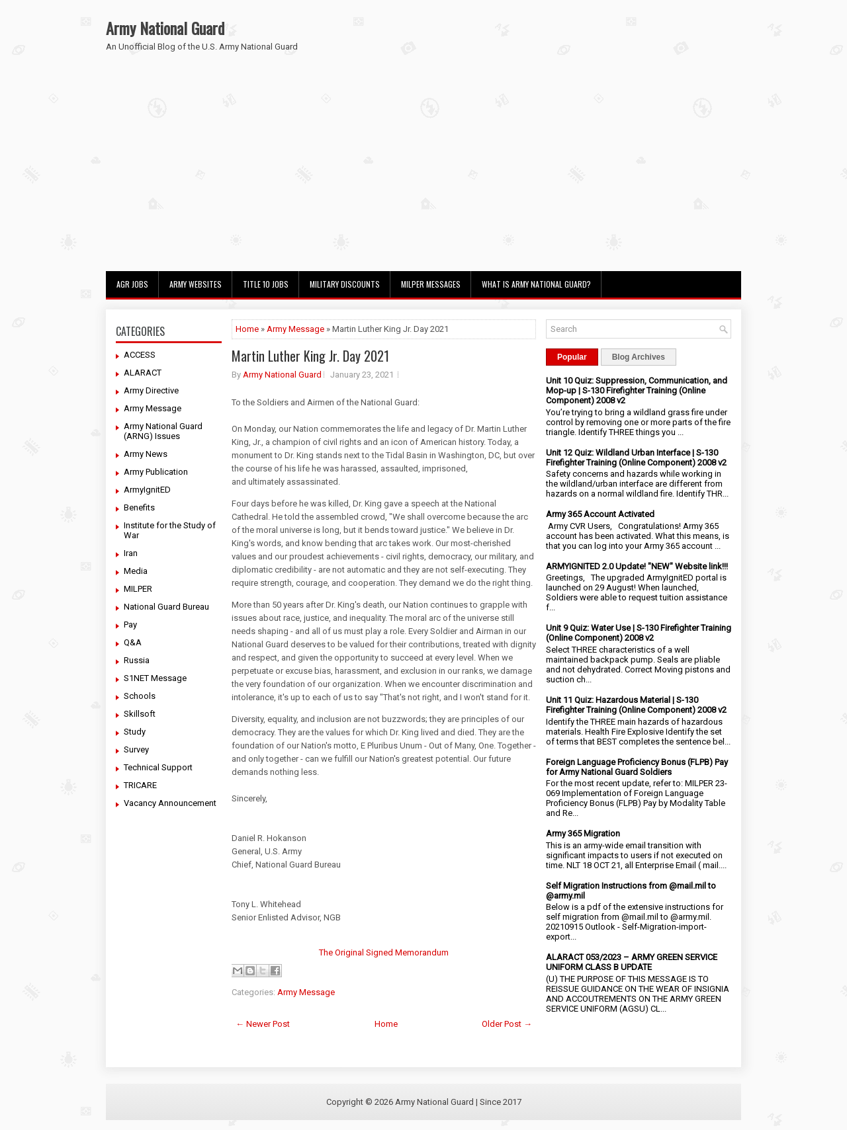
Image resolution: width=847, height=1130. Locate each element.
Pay (130, 624)
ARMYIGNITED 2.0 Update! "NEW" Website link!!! (637, 566)
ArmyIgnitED (147, 490)
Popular (572, 357)
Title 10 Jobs (266, 284)
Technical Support (158, 767)
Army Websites (195, 284)
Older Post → (507, 1024)
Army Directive (151, 390)
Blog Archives (638, 357)
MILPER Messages (431, 284)
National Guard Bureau (166, 607)
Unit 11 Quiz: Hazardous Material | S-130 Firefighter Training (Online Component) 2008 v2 (636, 705)
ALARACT (142, 373)
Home (247, 329)
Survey (136, 749)
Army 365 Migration (583, 833)
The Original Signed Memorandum (384, 952)
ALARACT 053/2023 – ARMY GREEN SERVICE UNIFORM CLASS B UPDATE (631, 962)
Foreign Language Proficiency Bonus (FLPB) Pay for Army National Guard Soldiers (637, 767)
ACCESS (140, 355)
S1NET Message (155, 678)
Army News (145, 454)
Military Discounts (345, 284)
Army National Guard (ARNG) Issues (163, 431)
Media (136, 571)
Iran (131, 553)
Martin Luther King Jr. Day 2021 (310, 355)
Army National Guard (165, 28)
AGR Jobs (132, 284)
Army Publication (156, 472)
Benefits (139, 507)
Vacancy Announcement (170, 803)
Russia (137, 660)
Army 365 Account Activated (600, 514)
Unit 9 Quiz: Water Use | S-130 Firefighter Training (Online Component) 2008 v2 (638, 633)
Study (135, 732)
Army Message (152, 408)
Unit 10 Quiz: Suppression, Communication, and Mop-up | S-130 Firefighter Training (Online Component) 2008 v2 (636, 390)
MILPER (138, 589)
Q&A (133, 642)
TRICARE (140, 785)
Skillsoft (140, 714)
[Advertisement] (423, 171)
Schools (140, 696)
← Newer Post (263, 1024)
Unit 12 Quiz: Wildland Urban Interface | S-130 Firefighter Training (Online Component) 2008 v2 (636, 457)
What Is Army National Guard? (536, 284)
